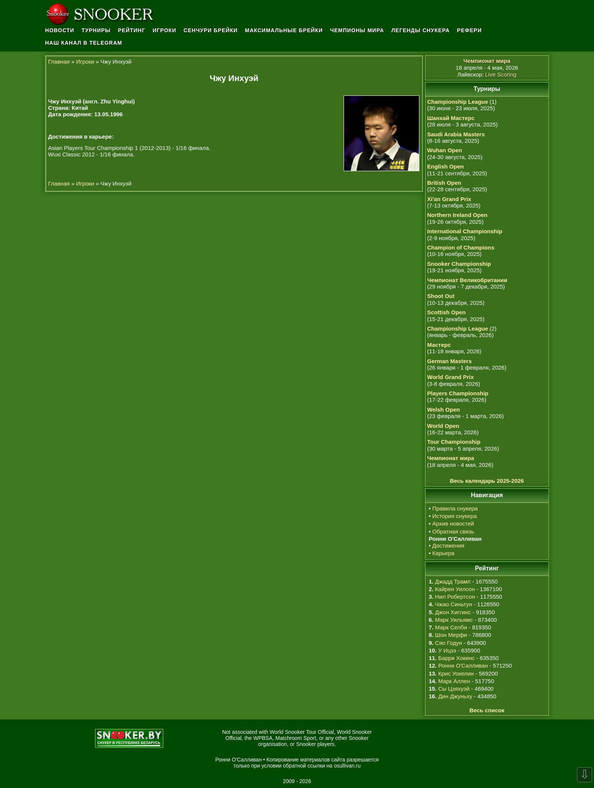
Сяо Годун (448, 643)
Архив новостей (453, 523)
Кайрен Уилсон (455, 589)
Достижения (448, 545)
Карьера (443, 553)
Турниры (96, 30)
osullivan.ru (347, 766)
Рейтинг (131, 30)
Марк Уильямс (454, 619)
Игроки (165, 30)
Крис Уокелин (456, 673)
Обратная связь (453, 531)
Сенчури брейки (211, 30)
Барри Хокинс (456, 658)
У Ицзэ (447, 650)
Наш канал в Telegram (83, 43)
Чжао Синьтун (453, 604)
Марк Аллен (454, 681)
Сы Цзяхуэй (454, 688)
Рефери (469, 30)
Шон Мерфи (451, 635)
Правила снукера (455, 508)
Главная (59, 61)
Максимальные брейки (284, 30)
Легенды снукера (420, 30)
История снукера (454, 516)
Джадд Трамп (453, 581)
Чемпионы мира (357, 30)
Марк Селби (451, 627)
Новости (59, 30)
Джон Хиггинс (453, 612)
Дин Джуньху (455, 696)
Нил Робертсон (455, 596)
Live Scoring (501, 74)
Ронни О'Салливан (463, 665)
